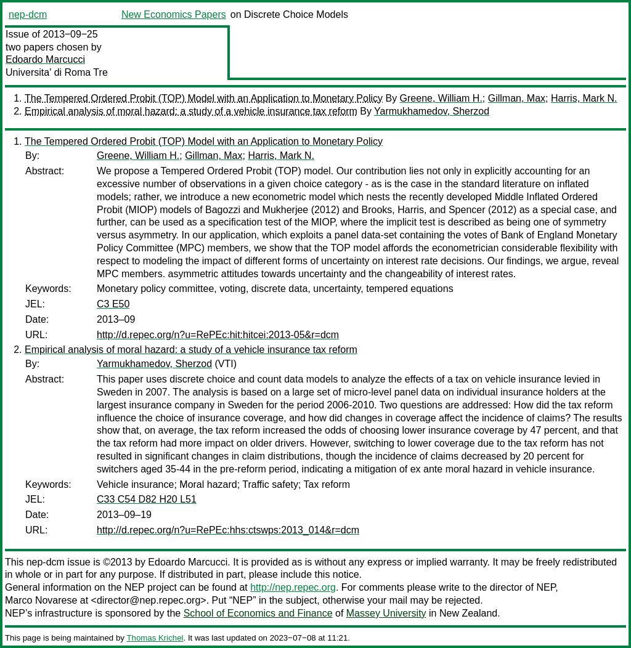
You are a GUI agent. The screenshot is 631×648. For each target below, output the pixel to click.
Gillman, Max (516, 98)
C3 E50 (113, 304)
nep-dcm (28, 14)
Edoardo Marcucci (45, 59)
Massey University (386, 613)
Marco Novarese (41, 600)
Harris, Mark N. (584, 98)
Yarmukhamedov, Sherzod (431, 111)
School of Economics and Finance (258, 613)
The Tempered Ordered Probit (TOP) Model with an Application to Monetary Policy (204, 98)
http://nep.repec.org (293, 587)
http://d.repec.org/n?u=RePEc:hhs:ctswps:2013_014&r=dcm (228, 530)
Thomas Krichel (154, 637)
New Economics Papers (173, 14)
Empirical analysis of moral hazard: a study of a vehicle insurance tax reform (191, 111)
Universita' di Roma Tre (57, 72)
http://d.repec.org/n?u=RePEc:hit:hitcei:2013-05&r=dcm (218, 335)
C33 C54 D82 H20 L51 (147, 499)
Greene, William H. (441, 98)
